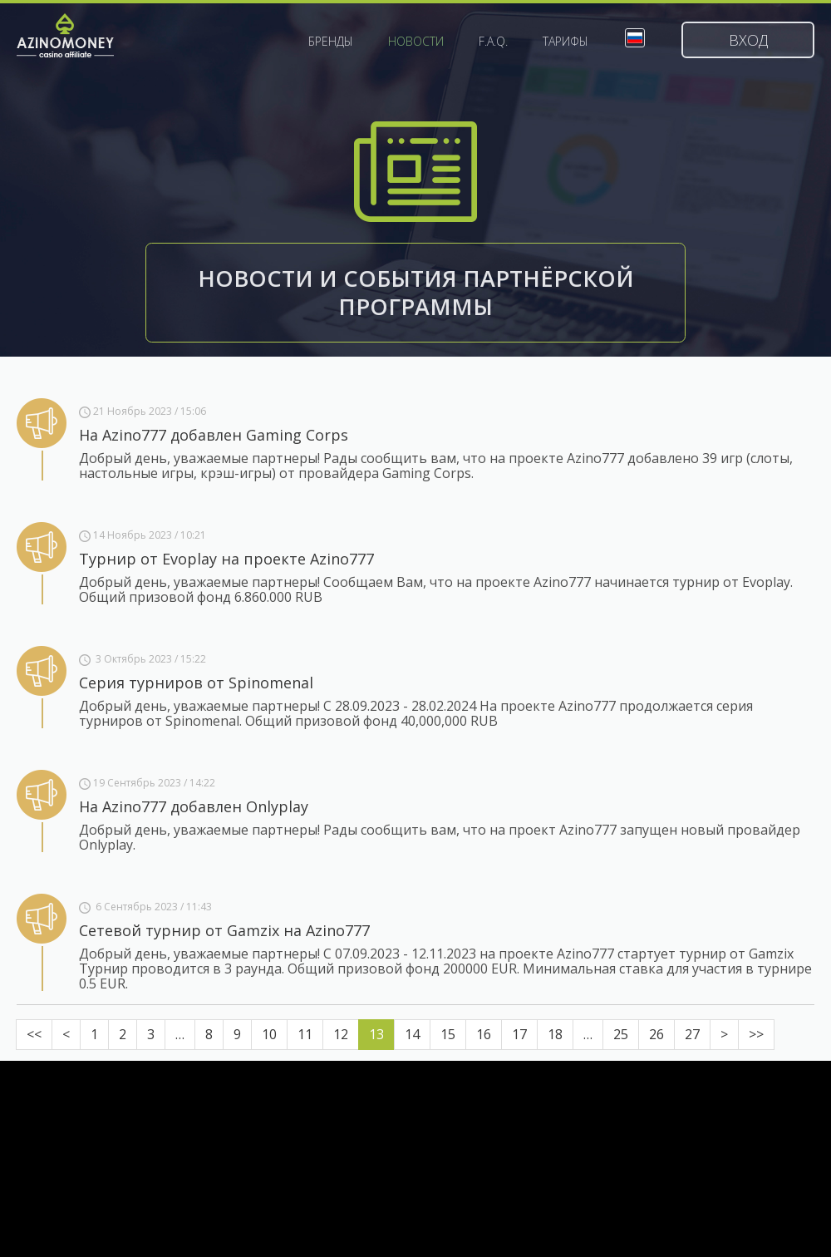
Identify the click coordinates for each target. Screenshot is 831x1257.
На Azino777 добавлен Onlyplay (193, 806)
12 (340, 1034)
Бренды (330, 41)
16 (483, 1034)
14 (412, 1034)
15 (447, 1034)
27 (692, 1034)
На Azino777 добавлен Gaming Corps (213, 435)
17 (519, 1034)
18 (555, 1034)
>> (756, 1034)
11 (304, 1034)
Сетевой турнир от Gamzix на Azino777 (224, 930)
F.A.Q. (493, 41)
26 (656, 1034)
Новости (416, 41)
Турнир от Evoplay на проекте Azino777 (226, 559)
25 (620, 1034)
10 (269, 1034)
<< (34, 1034)
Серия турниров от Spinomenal (196, 683)
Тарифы (565, 41)
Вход (748, 40)
